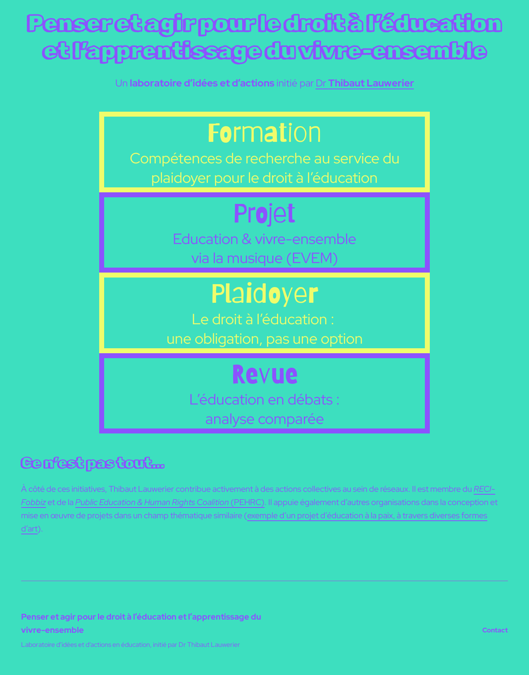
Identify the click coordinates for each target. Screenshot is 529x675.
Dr (365, 83)
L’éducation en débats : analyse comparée (264, 408)
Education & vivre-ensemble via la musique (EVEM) (264, 248)
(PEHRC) (169, 502)
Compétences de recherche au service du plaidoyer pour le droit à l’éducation (265, 167)
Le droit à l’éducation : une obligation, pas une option (265, 328)
